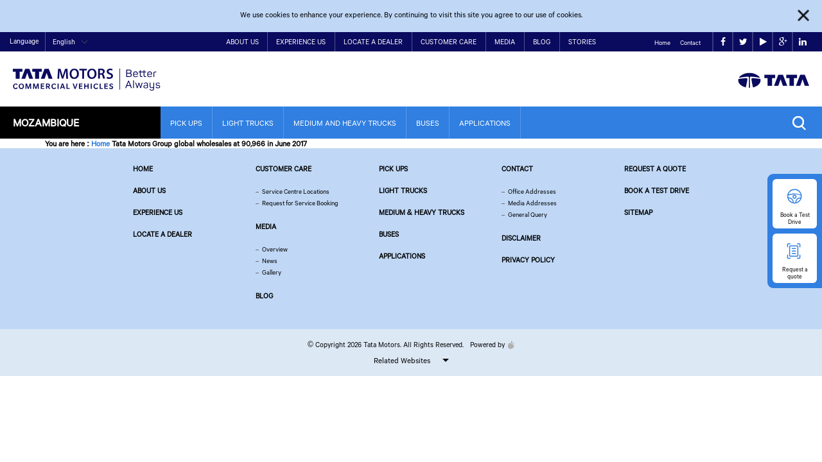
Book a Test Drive (656, 190)
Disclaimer (521, 238)
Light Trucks (248, 123)
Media (504, 41)
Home (662, 42)
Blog (541, 41)
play (763, 42)
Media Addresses (532, 203)
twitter (743, 42)
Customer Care (449, 41)
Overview (275, 249)
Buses (427, 123)
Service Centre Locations (295, 191)
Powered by (489, 344)
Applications (485, 123)
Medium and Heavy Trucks (344, 123)
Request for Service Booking (300, 203)
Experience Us (301, 41)
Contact (690, 42)
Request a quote (655, 168)
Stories (582, 41)
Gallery (271, 272)
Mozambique (46, 122)
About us (149, 190)
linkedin (803, 42)
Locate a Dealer (373, 41)
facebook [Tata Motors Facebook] (723, 42)
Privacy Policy (528, 259)
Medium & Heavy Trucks (422, 212)
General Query (527, 214)
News (269, 261)
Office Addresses (532, 191)
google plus (783, 42)
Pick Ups (186, 123)
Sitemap (638, 212)
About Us (242, 41)
